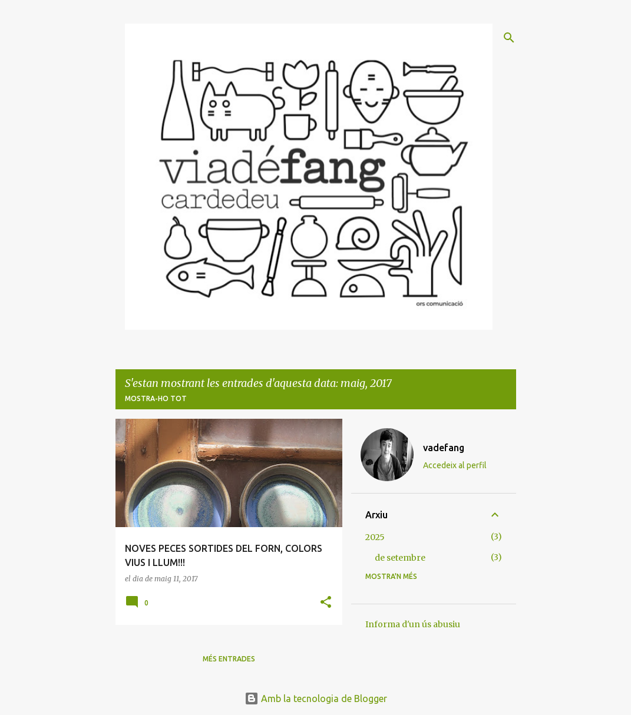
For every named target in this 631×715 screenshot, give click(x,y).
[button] (326, 603)
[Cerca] (509, 38)
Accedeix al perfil (455, 465)
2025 (375, 537)
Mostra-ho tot (156, 398)
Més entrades (229, 659)
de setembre (400, 557)
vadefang (443, 447)
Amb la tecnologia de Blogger (316, 698)
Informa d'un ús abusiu (412, 624)
